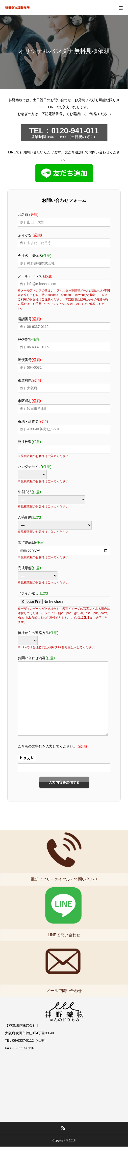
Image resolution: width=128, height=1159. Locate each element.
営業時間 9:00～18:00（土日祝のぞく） (64, 132)
